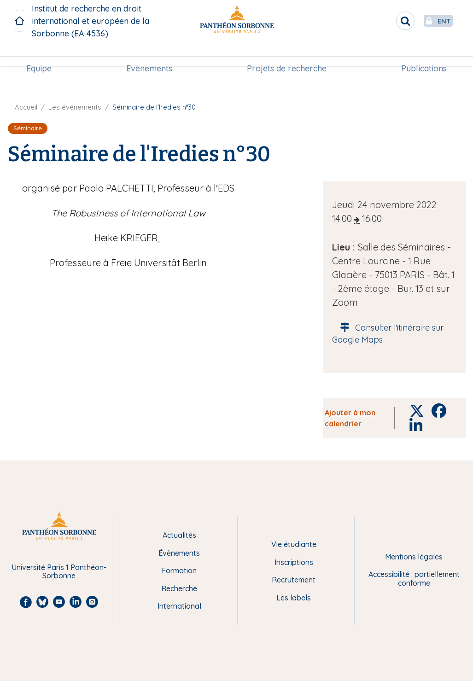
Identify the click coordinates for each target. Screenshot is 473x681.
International (179, 606)
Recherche (179, 588)
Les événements (74, 107)
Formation (179, 570)
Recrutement (293, 580)
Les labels (293, 598)
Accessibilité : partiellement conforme (414, 578)
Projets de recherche (285, 53)
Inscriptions (293, 562)
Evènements (151, 53)
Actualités (179, 535)
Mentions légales (414, 557)
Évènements (179, 553)
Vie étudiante (293, 544)
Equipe (42, 53)
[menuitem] (42, 53)
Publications (420, 53)
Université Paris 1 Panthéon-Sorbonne (59, 571)
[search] (383, 21)
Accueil (26, 107)
